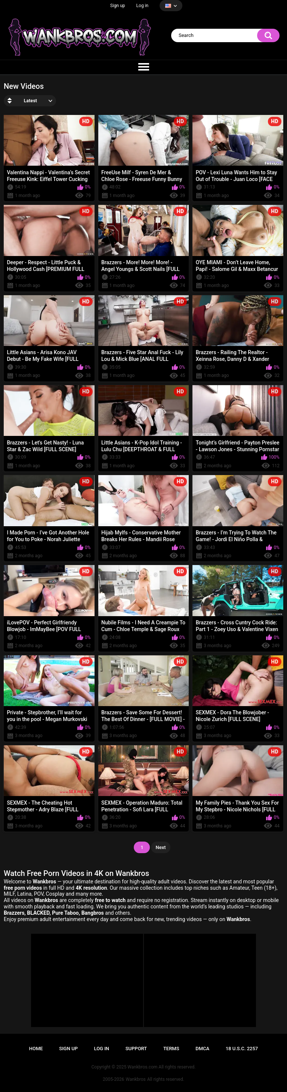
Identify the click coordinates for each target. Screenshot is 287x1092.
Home (36, 1048)
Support (136, 1048)
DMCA (202, 1048)
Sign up (117, 5)
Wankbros (135, 1079)
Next (160, 847)
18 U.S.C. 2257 (242, 1048)
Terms (171, 1048)
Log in (142, 5)
